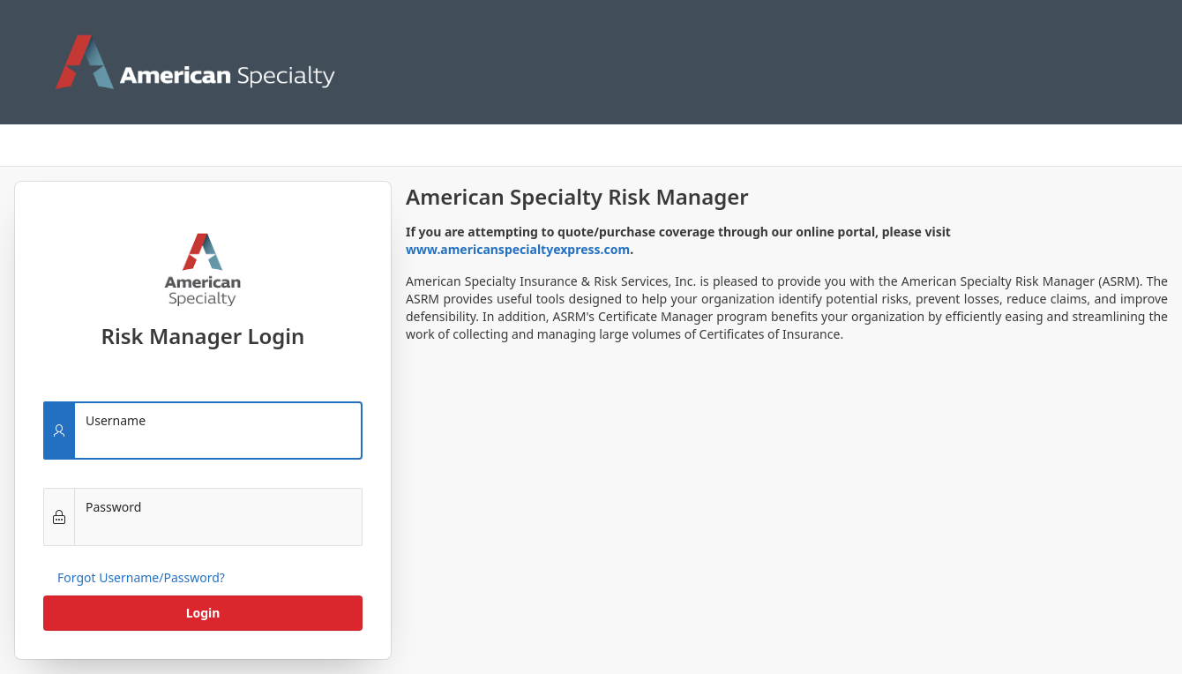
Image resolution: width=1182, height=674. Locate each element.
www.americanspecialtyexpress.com (518, 249)
